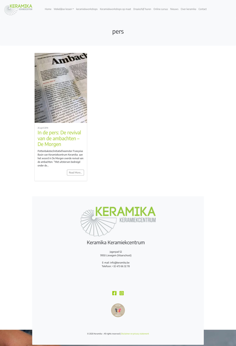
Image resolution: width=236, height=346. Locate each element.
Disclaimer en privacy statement (135, 333)
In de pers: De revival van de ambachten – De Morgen (59, 138)
